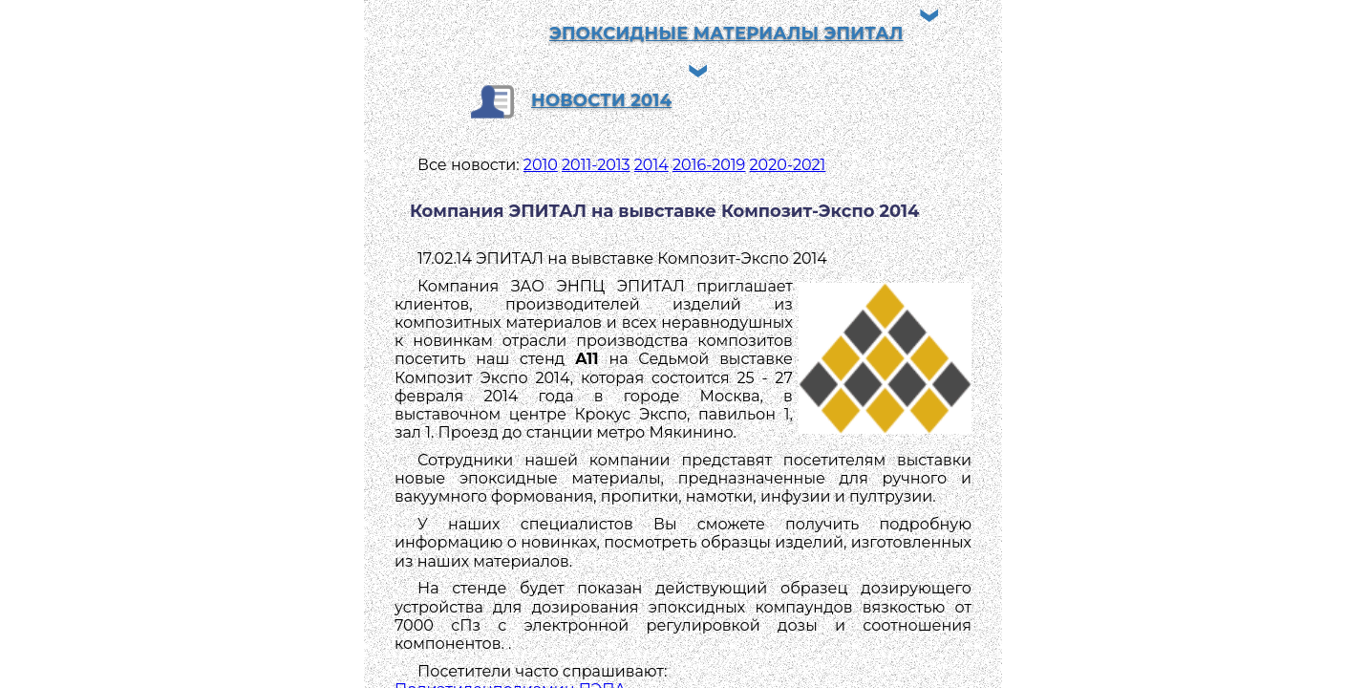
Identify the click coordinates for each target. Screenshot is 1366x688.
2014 (651, 165)
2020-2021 (788, 165)
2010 (540, 165)
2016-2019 (708, 165)
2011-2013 (596, 165)
